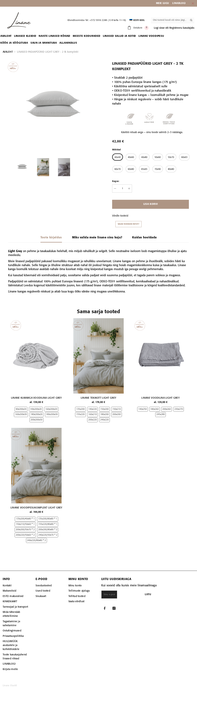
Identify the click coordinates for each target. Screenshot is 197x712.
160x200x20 (51, 413)
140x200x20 (36, 413)
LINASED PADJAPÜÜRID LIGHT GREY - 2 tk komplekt (47, 52)
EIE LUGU (163, 3)
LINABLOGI (178, 3)
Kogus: (115, 181)
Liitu (166, 602)
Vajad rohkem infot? (128, 224)
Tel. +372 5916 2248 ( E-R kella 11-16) (105, 20)
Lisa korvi (150, 204)
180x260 (154, 409)
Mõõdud (116, 150)
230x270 (178, 409)
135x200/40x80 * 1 (25, 527)
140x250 (142, 409)
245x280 (160, 414)
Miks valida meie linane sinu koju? (97, 237)
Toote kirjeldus (51, 237)
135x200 (80, 409)
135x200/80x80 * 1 (47, 527)
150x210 (116, 409)
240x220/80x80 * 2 (36, 548)
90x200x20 (21, 413)
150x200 (104, 409)
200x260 (166, 409)
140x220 (92, 409)
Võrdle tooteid (120, 216)
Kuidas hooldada (144, 237)
